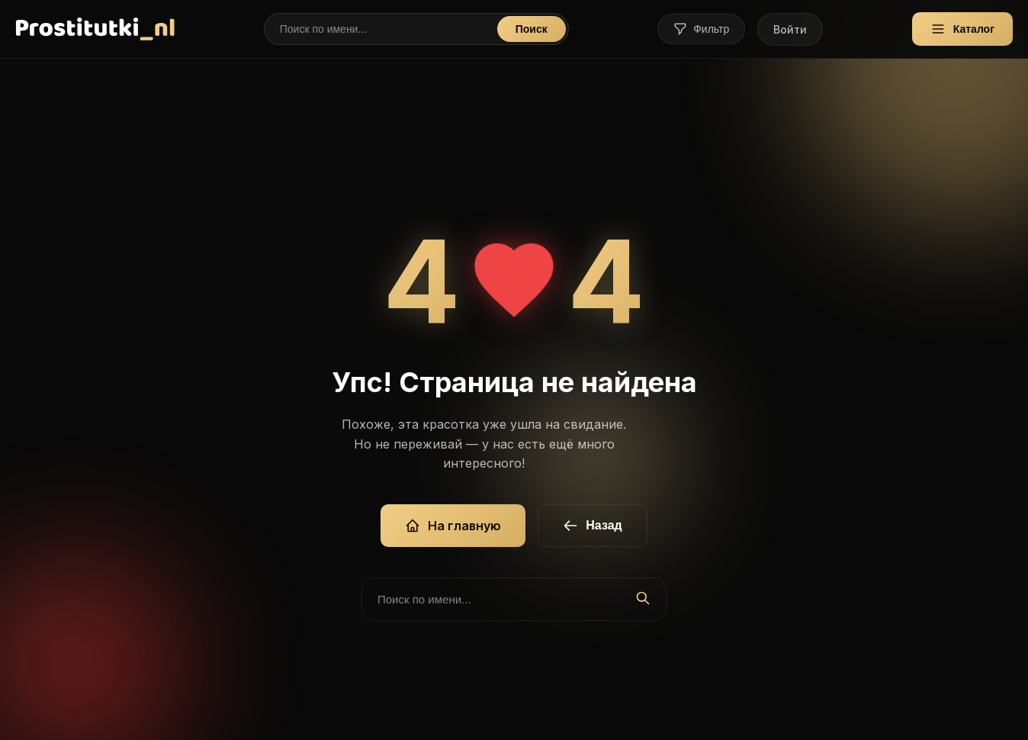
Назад (592, 525)
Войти (790, 29)
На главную (453, 525)
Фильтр (701, 29)
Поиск (532, 29)
